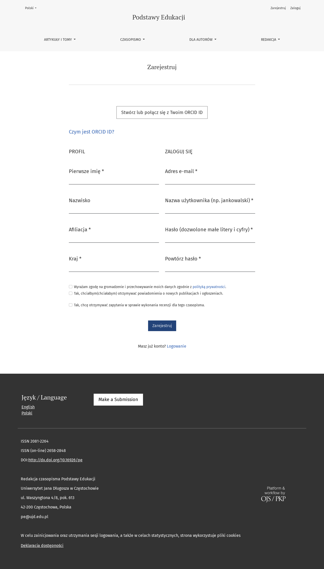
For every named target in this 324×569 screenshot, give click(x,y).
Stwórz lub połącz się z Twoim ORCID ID (162, 112)
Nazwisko (79, 200)
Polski (32, 8)
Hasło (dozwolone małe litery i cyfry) (209, 229)
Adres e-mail (181, 170)
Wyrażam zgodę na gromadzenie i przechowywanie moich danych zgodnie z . (150, 287)
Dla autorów (201, 39)
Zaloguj (295, 8)
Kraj (75, 258)
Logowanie (176, 346)
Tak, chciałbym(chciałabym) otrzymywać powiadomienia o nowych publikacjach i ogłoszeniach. (148, 293)
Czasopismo (131, 39)
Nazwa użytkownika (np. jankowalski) (209, 200)
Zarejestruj (278, 8)
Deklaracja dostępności (42, 545)
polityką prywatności (209, 287)
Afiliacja (80, 229)
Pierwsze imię (86, 170)
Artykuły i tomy (58, 39)
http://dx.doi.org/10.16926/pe (55, 460)
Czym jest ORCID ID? (91, 132)
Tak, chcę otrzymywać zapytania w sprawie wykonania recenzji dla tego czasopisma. (139, 305)
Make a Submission (118, 399)
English (28, 407)
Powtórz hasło (183, 258)
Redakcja (269, 39)
